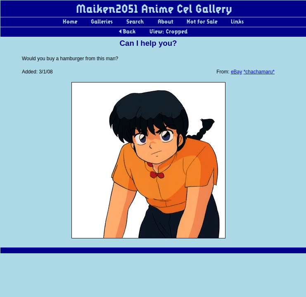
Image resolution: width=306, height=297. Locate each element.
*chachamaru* (259, 72)
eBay (236, 72)
